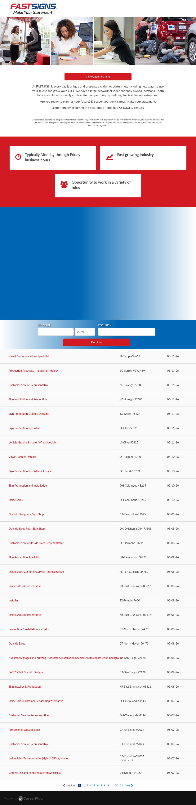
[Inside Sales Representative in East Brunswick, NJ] (98, 586)
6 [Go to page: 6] (98, 785)
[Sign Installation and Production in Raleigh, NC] (98, 399)
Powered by (23, 798)
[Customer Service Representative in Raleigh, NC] (98, 385)
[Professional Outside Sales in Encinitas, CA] (98, 730)
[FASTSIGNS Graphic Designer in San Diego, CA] (98, 672)
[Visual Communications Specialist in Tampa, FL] (98, 356)
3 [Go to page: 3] (87, 785)
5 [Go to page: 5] (94, 785)
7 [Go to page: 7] (101, 785)
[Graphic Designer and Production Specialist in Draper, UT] (98, 773)
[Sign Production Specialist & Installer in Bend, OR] (98, 471)
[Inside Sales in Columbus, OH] (98, 500)
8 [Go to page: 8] (104, 785)
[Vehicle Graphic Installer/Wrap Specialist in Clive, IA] (98, 442)
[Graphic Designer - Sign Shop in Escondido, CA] (98, 514)
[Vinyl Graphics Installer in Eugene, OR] (98, 457)
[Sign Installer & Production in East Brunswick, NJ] (98, 687)
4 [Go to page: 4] (91, 785)
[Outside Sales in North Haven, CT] (98, 643)
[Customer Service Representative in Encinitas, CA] (98, 744)
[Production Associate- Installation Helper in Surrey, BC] (98, 371)
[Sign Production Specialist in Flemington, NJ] (98, 557)
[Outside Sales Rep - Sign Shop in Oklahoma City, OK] (98, 529)
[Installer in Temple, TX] (98, 600)
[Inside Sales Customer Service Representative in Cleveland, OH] (98, 701)
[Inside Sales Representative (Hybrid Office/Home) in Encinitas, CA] (98, 758)
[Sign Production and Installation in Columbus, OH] (98, 486)
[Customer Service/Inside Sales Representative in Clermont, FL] (98, 543)
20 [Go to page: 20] (116, 785)
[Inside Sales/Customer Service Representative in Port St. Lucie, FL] (98, 572)
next (129, 785)
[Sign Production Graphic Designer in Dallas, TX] (98, 414)
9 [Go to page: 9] (108, 785)
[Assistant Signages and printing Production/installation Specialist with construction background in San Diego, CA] (98, 658)
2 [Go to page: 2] (84, 785)
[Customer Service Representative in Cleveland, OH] (98, 715)
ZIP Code (44, 325)
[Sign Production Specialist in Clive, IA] (98, 428)
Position (105, 325)
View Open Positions (98, 76)
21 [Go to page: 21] (121, 785)
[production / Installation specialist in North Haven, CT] (98, 629)
